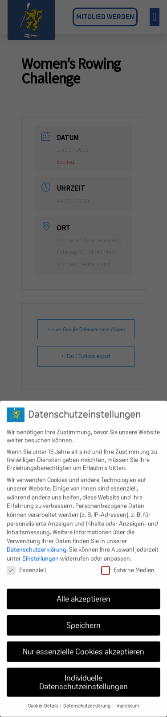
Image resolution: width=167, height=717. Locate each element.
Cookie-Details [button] (43, 698)
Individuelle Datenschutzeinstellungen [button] (83, 674)
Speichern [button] (83, 618)
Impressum (127, 698)
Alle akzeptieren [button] (83, 591)
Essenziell (26, 563)
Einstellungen (40, 551)
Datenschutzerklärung (36, 542)
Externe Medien (128, 563)
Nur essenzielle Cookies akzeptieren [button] (83, 644)
